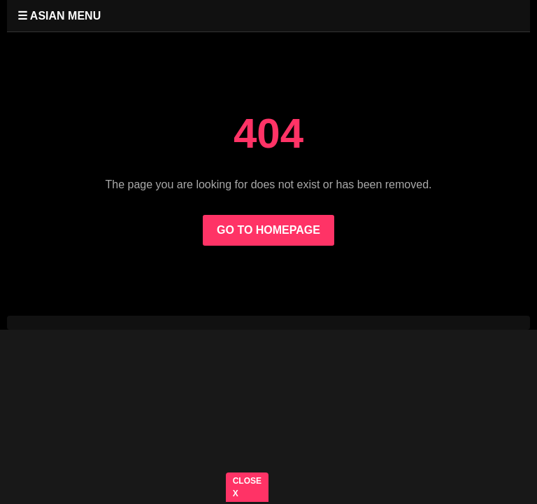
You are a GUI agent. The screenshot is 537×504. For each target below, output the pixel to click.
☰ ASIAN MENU (59, 16)
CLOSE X (247, 487)
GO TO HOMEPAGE (268, 230)
